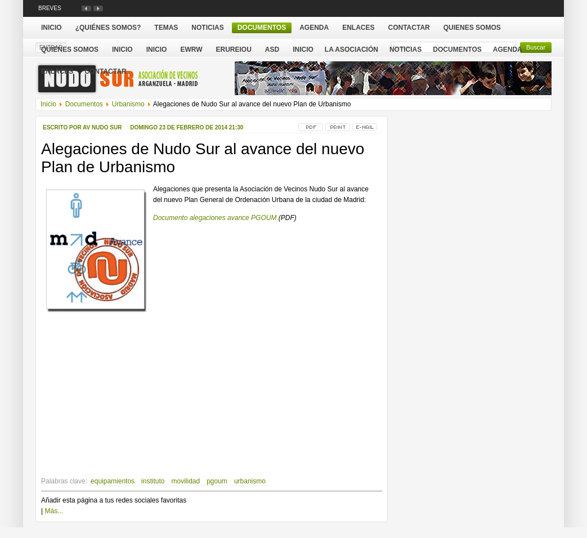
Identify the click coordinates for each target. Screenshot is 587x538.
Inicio (303, 49)
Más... (53, 511)
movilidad (185, 481)
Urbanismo (128, 104)
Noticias (405, 49)
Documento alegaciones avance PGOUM (214, 218)
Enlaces (57, 71)
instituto (152, 481)
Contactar (105, 71)
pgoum (217, 481)
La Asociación (351, 49)
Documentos (457, 49)
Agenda (507, 49)
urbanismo (250, 481)
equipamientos (113, 481)
